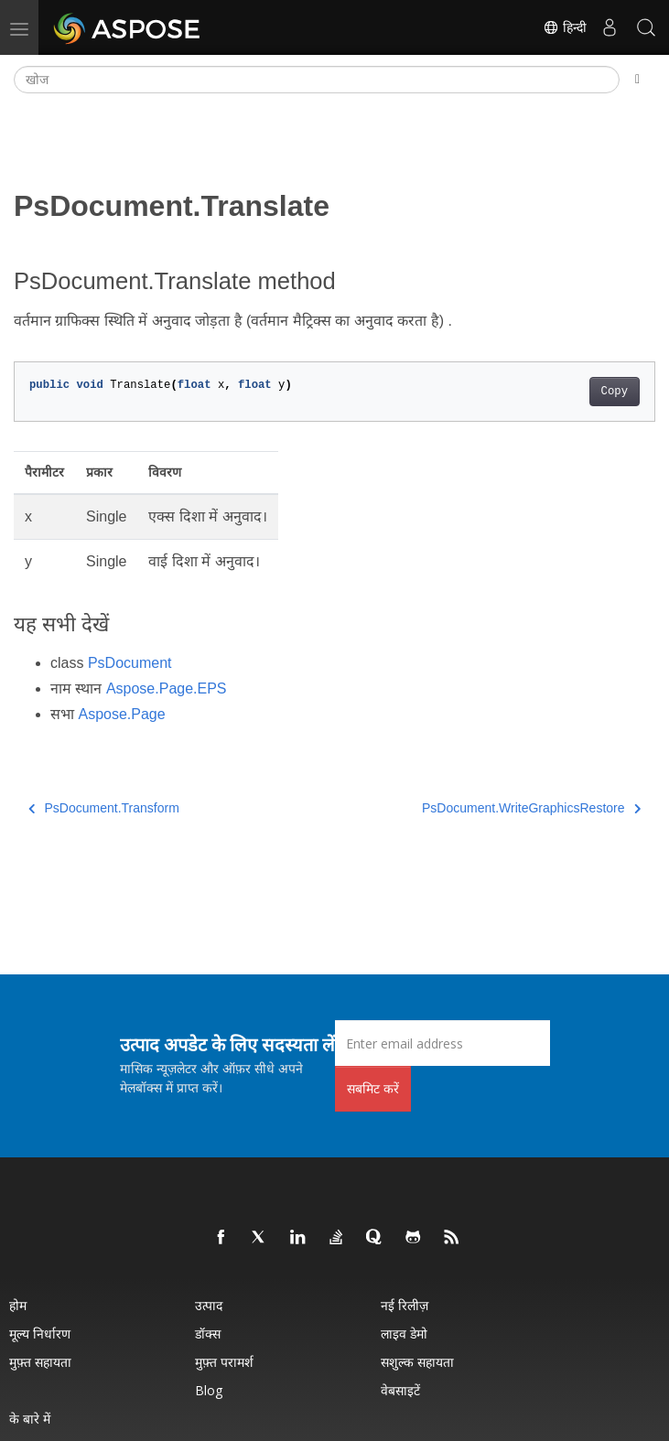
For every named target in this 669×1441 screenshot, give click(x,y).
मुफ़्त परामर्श (224, 1362)
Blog (208, 1390)
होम (18, 1305)
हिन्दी (565, 27)
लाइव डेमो (404, 1333)
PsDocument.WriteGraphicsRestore (531, 808)
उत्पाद (208, 1305)
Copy (614, 391)
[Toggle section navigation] (637, 79)
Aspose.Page (121, 714)
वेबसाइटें (400, 1390)
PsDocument (130, 663)
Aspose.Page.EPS (166, 688)
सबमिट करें (373, 1088)
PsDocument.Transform (103, 808)
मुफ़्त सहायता (40, 1362)
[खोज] (317, 79)
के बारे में (29, 1418)
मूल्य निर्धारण (39, 1333)
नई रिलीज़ (404, 1305)
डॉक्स (208, 1333)
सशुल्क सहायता (417, 1362)
